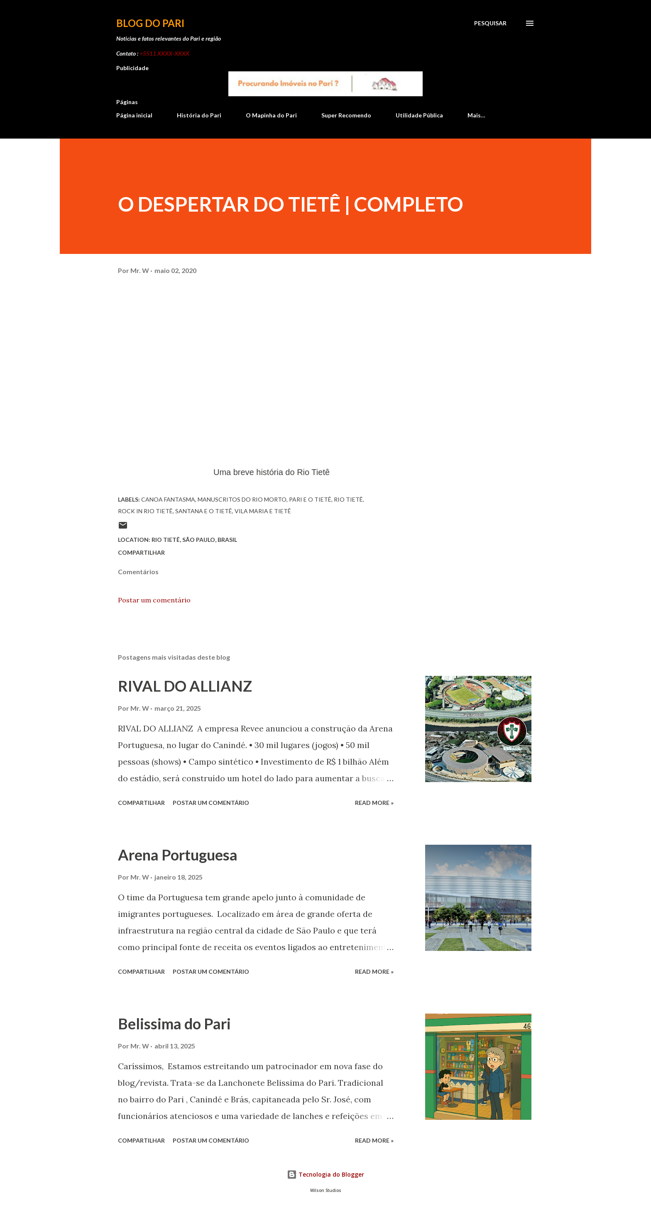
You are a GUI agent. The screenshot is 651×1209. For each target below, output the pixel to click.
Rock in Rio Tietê (145, 510)
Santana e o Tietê (203, 510)
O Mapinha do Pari (271, 115)
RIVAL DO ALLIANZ (185, 686)
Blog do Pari (150, 23)
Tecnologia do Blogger (325, 1174)
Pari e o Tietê (310, 499)
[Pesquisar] (490, 23)
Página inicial (134, 115)
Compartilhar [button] (141, 552)
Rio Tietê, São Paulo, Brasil (194, 539)
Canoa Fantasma (168, 499)
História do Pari (199, 115)
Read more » (374, 802)
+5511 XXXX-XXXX (164, 53)
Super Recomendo (346, 115)
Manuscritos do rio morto (242, 499)
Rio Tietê (348, 499)
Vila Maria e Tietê (263, 510)
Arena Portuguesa (177, 855)
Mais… (476, 115)
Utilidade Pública (419, 115)
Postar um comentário (154, 600)
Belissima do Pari (174, 1023)
